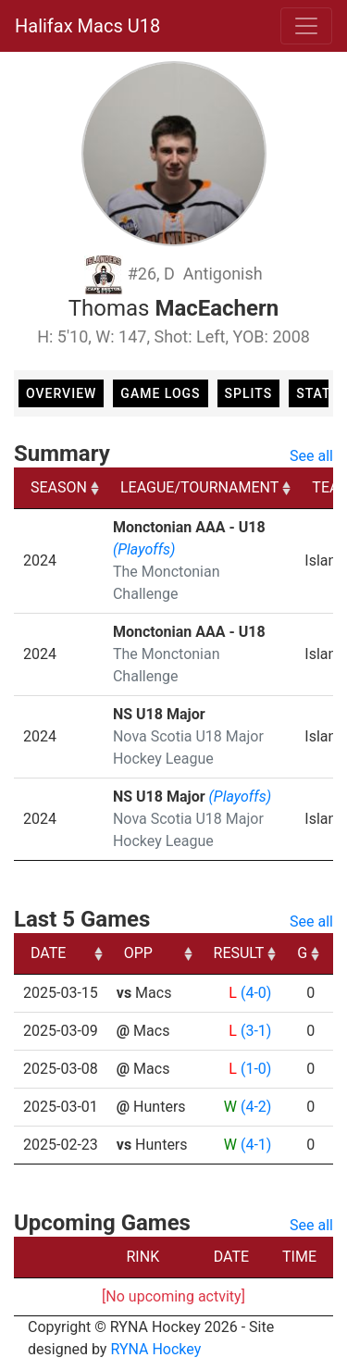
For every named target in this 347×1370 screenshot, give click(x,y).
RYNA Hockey (155, 1349)
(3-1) (256, 1031)
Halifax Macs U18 (87, 26)
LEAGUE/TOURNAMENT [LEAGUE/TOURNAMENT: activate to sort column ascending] (199, 487)
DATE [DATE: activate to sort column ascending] (48, 953)
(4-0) (256, 993)
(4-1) (256, 1144)
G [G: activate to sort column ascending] (302, 953)
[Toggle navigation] (306, 25)
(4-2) (256, 1106)
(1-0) (256, 1068)
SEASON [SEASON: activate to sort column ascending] (59, 487)
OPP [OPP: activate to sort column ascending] (138, 953)
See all (311, 456)
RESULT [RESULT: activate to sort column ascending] (239, 953)
